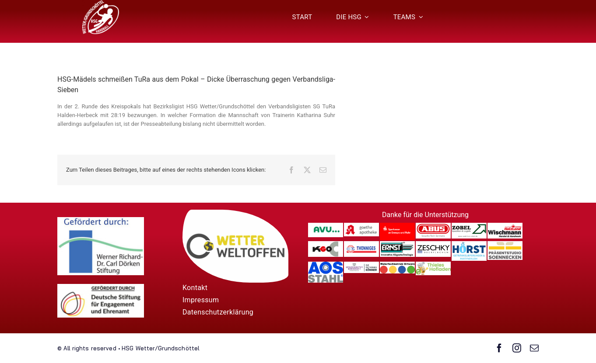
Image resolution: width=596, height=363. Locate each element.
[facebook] (499, 348)
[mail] (534, 348)
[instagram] (516, 348)
